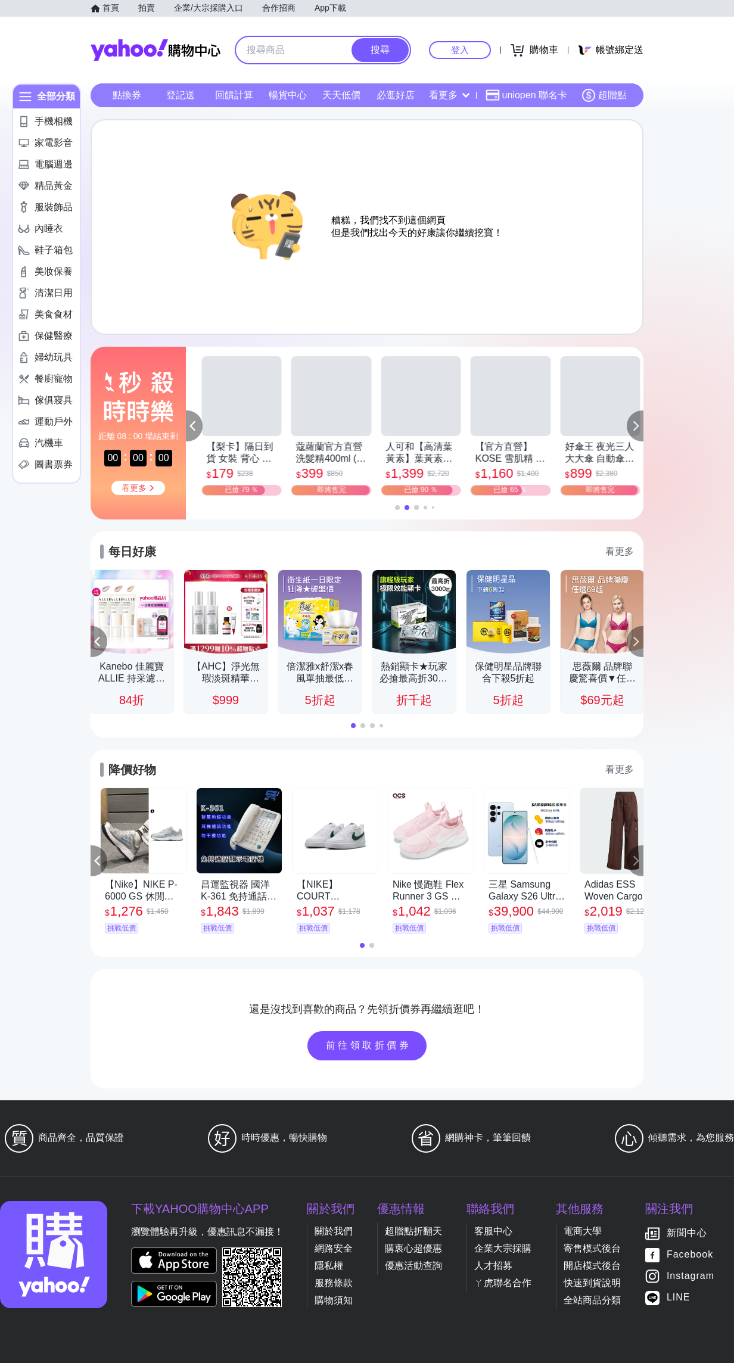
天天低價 (341, 95)
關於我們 (334, 1231)
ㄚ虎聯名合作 (502, 1283)
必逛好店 (396, 95)
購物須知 (334, 1300)
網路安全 (334, 1248)
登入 (460, 50)
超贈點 (604, 95)
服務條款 (334, 1283)
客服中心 (493, 1231)
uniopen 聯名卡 (526, 95)
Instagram (690, 1276)
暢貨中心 (288, 95)
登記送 (180, 95)
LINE (679, 1298)
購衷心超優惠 (413, 1248)
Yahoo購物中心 (155, 50)
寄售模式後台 (592, 1248)
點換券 (127, 95)
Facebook (690, 1255)
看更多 (449, 95)
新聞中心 (687, 1233)
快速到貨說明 (592, 1283)
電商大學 (583, 1231)
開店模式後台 (592, 1266)
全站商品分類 (592, 1300)
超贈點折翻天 (413, 1231)
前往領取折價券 (369, 1045)
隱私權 (329, 1266)
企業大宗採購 (502, 1248)
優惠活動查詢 (413, 1266)
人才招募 (493, 1266)
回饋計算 (234, 95)
